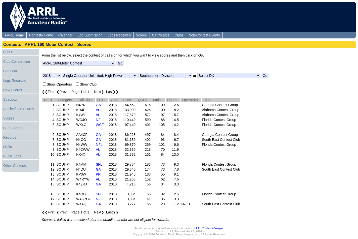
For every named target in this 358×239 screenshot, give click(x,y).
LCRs (7, 147)
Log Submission (90, 35)
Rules (7, 52)
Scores (141, 35)
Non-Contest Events (204, 35)
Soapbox (10, 99)
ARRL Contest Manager (208, 228)
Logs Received (119, 35)
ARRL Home (14, 35)
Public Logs (12, 156)
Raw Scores (12, 90)
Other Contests (15, 166)
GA (98, 105)
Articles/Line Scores (18, 109)
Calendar (65, 35)
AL (98, 110)
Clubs (179, 35)
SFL (99, 164)
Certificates (160, 35)
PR (98, 174)
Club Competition (16, 61)
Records (9, 137)
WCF (100, 125)
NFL (99, 120)
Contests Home (41, 35)
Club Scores (12, 128)
